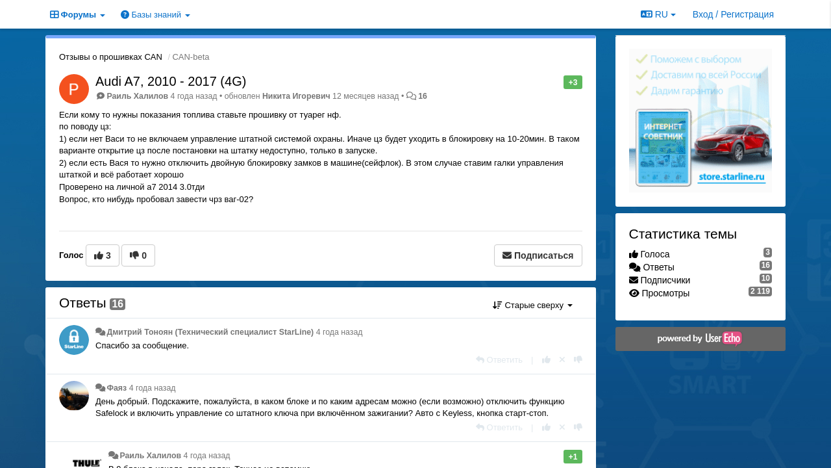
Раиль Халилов (137, 96)
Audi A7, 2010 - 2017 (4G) (170, 81)
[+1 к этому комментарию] (546, 360)
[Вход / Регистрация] (733, 14)
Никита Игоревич (296, 96)
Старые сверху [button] (533, 305)
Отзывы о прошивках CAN (110, 57)
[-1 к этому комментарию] (578, 360)
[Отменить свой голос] (562, 360)
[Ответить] (499, 360)
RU (658, 14)
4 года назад (339, 332)
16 (422, 96)
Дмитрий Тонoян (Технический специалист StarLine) (210, 332)
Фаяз (116, 388)
